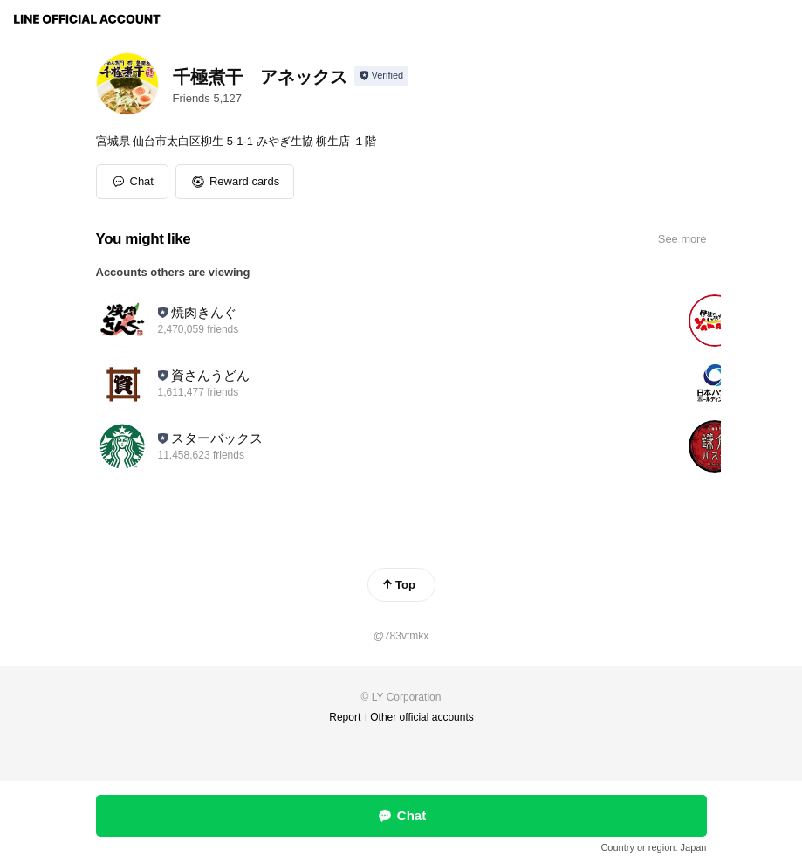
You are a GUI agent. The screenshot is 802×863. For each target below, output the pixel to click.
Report (344, 717)
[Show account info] (381, 76)
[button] (234, 181)
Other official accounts (422, 717)
